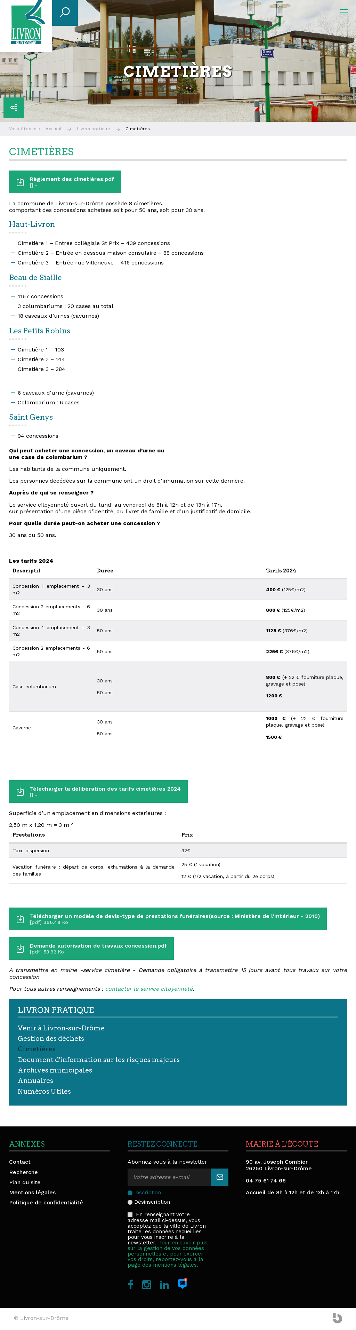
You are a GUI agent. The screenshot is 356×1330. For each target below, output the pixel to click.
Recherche (23, 1172)
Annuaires (35, 1080)
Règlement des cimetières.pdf (73, 182)
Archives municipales (55, 1070)
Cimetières (37, 1049)
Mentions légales (32, 1192)
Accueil (54, 128)
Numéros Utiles (44, 1091)
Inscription (147, 1192)
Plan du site (25, 1182)
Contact (20, 1161)
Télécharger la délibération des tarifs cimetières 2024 (106, 791)
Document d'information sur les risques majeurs (99, 1059)
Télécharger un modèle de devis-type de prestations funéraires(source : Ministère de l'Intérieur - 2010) (176, 919)
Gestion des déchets (51, 1038)
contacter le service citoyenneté (149, 988)
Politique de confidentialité (46, 1202)
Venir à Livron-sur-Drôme (61, 1028)
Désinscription (152, 1202)
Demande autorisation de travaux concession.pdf (99, 948)
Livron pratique (93, 128)
